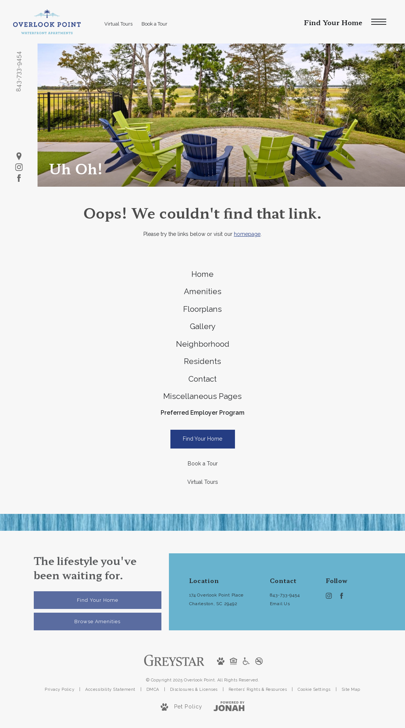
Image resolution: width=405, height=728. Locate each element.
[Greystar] (174, 695)
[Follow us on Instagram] (19, 167)
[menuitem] (202, 276)
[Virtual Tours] (202, 517)
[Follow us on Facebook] (19, 178)
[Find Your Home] (202, 473)
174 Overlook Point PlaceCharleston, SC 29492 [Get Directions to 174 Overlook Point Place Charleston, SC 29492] (216, 634)
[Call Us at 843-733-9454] (286, 629)
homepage (247, 234)
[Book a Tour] (202, 499)
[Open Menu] (378, 22)
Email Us (280, 638)
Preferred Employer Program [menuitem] (202, 446)
